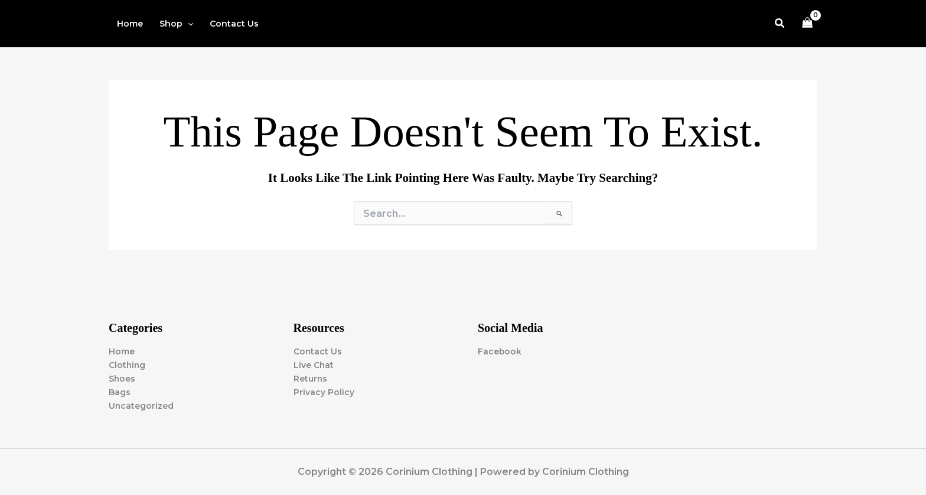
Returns (311, 378)
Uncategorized (141, 405)
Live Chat (314, 365)
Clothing (127, 365)
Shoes (122, 378)
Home (122, 351)
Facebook (500, 351)
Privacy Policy (324, 392)
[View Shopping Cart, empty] (807, 24)
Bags (120, 392)
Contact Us (318, 351)
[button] (176, 23)
